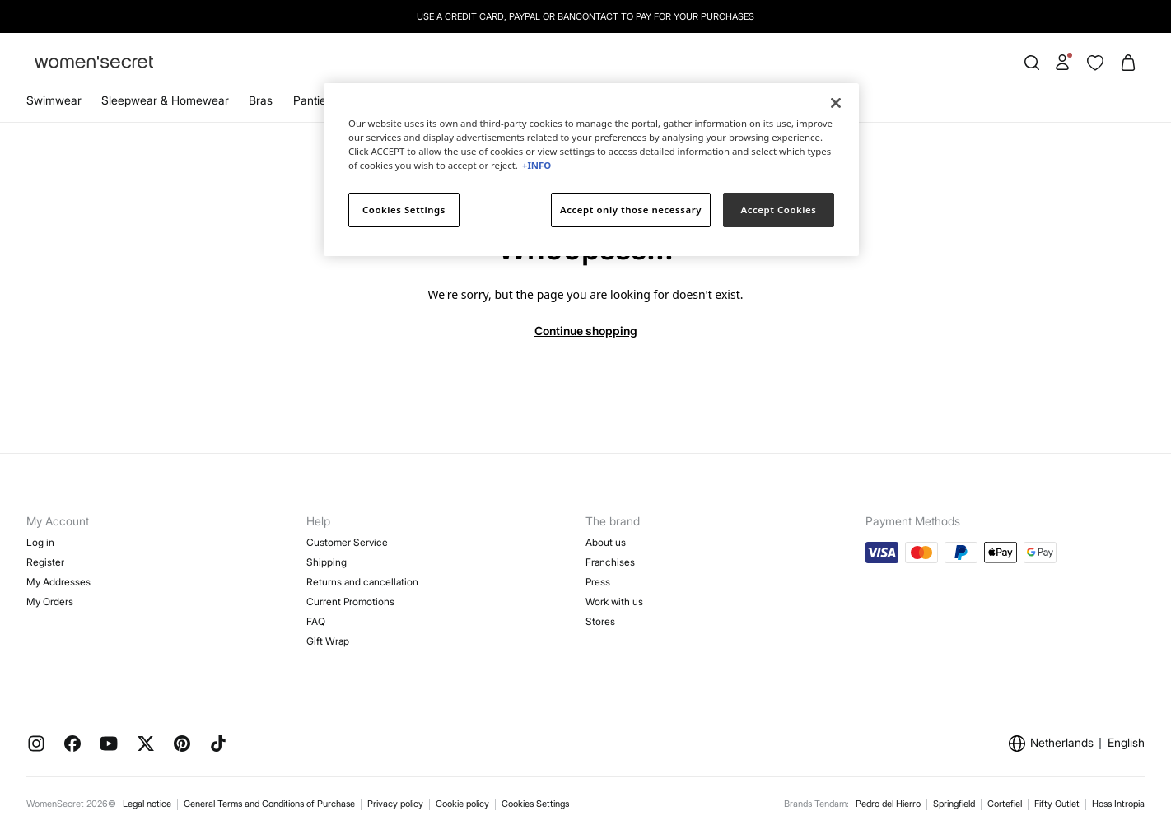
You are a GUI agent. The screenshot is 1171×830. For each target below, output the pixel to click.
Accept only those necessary (631, 209)
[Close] (836, 103)
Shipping (326, 562)
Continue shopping (585, 331)
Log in (40, 542)
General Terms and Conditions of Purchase (269, 803)
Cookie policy (462, 803)
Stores (600, 621)
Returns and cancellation (362, 582)
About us (606, 542)
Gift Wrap (327, 641)
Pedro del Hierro (888, 803)
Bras (261, 100)
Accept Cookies (779, 209)
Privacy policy (395, 803)
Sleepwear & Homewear (165, 100)
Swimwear (54, 100)
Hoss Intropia (1118, 803)
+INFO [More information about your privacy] (536, 165)
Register (45, 562)
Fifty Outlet (1057, 803)
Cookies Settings (535, 803)
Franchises (610, 562)
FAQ (315, 621)
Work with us (614, 601)
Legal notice (147, 803)
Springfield (954, 803)
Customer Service (347, 542)
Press (598, 582)
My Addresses (58, 582)
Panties (312, 100)
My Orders (49, 601)
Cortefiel (1004, 803)
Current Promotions (350, 601)
